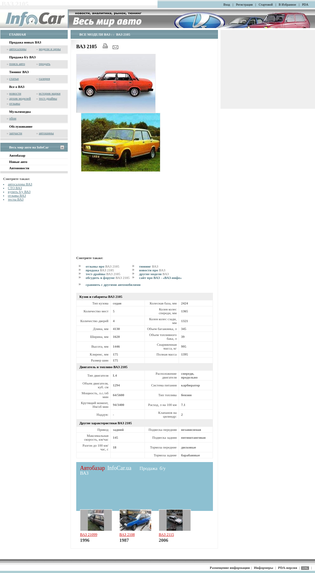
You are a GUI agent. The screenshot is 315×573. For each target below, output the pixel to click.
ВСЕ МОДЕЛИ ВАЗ (94, 34)
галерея (44, 78)
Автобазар (17, 155)
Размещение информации (230, 568)
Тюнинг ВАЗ (19, 72)
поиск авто (17, 64)
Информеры (263, 568)
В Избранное (287, 4)
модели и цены (49, 49)
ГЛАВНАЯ (17, 34)
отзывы (14, 103)
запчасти (15, 133)
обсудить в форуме (108, 278)
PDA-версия (287, 568)
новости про (152, 270)
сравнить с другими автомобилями (113, 284)
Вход (226, 4)
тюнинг (148, 266)
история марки (49, 93)
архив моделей (20, 98)
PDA (305, 4)
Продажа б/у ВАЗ (22, 57)
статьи (14, 78)
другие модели (154, 274)
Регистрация (244, 4)
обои (12, 118)
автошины (46, 133)
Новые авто (18, 162)
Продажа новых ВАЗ (25, 42)
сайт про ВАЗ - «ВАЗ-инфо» (160, 278)
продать (44, 64)
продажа (100, 270)
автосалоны (17, 49)
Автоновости (19, 168)
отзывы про (102, 266)
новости (15, 93)
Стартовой (266, 4)
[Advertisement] (120, 212)
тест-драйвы (48, 98)
